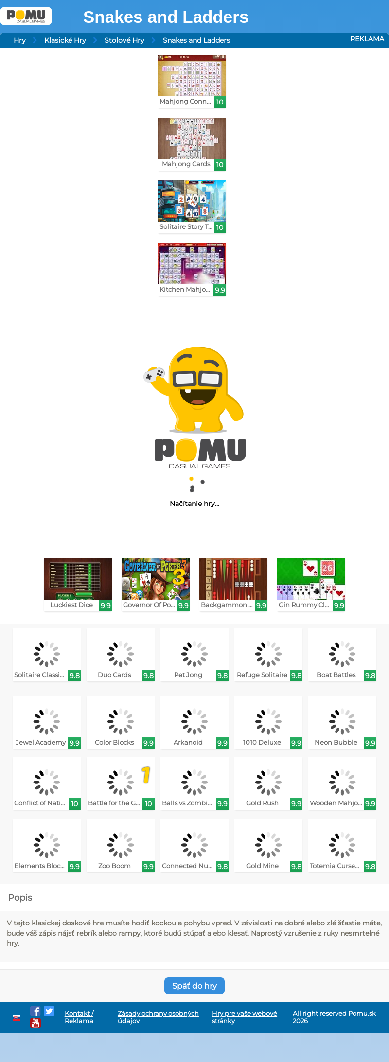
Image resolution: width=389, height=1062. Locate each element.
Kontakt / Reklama (79, 1017)
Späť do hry (194, 986)
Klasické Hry (65, 40)
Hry (20, 40)
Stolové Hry (124, 40)
